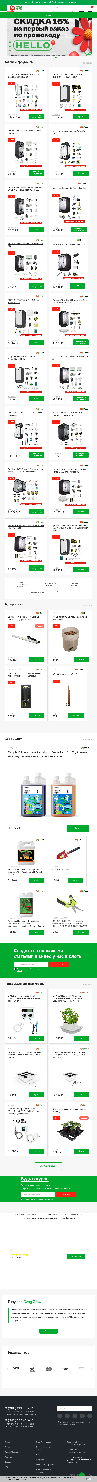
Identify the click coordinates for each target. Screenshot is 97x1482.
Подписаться (59, 964)
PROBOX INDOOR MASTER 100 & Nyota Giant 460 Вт (26, 414)
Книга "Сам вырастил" (45, 1465)
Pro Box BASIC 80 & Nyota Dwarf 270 (68, 245)
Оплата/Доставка (12, 1452)
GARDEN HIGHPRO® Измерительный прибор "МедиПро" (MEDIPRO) (24, 675)
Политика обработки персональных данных (76, 1443)
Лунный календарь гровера (43, 1471)
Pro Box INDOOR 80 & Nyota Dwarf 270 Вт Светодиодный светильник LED (25, 189)
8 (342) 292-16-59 (19, 1420)
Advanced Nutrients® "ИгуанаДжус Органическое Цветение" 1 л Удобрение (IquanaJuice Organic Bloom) (26, 923)
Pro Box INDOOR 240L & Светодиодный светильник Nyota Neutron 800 (25, 471)
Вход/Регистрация (43, 1442)
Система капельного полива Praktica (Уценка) (69, 1110)
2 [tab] (37, 58)
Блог (38, 1455)
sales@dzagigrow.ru (66, 1425)
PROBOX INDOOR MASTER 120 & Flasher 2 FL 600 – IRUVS (67, 414)
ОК (88, 1479)
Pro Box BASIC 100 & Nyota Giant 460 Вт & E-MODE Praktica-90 (70, 301)
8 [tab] (59, 58)
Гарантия (8, 1457)
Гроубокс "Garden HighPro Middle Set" (69, 188)
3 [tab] (41, 58)
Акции (7, 1447)
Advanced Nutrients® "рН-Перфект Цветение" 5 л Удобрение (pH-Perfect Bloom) (25, 872)
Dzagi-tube (40, 1460)
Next (90, 30)
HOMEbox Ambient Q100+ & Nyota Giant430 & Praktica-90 (23, 76)
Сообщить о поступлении (37, 116)
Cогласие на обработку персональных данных (76, 1451)
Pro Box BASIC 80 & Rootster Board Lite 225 (25, 245)
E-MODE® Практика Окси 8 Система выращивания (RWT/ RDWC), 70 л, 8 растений (24, 1055)
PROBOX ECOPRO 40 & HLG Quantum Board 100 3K (25, 301)
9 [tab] (63, 58)
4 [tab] (45, 58)
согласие (24, 969)
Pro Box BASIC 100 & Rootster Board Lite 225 (70, 358)
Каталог (48, 15)
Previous (6, 30)
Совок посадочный (61, 869)
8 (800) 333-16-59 (19, 1408)
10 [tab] (66, 58)
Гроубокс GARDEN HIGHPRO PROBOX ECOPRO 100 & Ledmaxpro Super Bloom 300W (70, 528)
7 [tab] (56, 58)
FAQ (6, 1467)
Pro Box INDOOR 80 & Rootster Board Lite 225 (24, 132)
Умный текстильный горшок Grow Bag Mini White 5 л (70, 618)
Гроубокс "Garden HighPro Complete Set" (68, 132)
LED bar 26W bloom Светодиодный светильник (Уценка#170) (23, 618)
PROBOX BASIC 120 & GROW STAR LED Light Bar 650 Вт (26, 527)
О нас (7, 1442)
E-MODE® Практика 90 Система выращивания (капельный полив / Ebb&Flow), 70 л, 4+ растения (68, 998)
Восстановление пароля (43, 1448)
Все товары (87, 63)
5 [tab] (48, 58)
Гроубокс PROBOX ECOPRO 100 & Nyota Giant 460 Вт (23, 358)
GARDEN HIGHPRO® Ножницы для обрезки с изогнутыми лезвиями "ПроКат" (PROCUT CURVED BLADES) (69, 923)
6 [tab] (52, 58)
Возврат (8, 1462)
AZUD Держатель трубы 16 (65, 674)
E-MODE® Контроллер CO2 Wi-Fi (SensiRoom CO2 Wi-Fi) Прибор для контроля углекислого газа (24, 1111)
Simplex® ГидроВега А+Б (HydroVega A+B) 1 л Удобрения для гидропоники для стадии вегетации (47, 754)
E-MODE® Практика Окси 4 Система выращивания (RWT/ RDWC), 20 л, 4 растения (69, 1055)
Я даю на (32, 970)
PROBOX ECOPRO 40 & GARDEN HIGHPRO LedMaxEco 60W (67, 76)
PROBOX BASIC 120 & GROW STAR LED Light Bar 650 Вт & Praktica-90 (70, 471)
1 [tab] (34, 58)
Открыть (48, 1331)
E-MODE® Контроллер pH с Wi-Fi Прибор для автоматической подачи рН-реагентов (24, 998)
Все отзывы (76, 1256)
